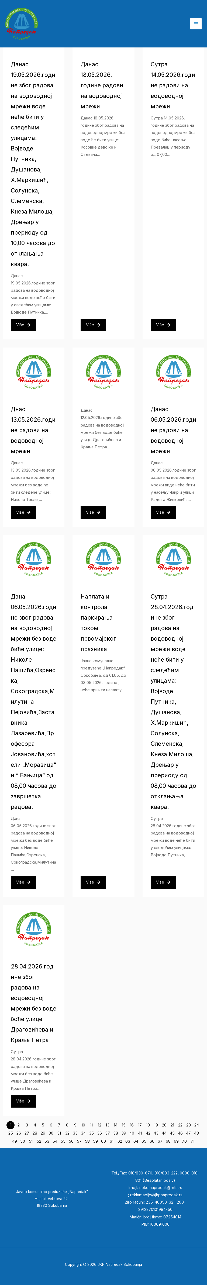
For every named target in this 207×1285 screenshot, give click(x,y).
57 (79, 1141)
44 (164, 1133)
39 (123, 1133)
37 (107, 1133)
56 (71, 1141)
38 (115, 1133)
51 (31, 1141)
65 (144, 1141)
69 (176, 1141)
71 (192, 1141)
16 (132, 1125)
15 (124, 1125)
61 (111, 1141)
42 (148, 1133)
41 (140, 1133)
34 (83, 1133)
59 (95, 1141)
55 (63, 1141)
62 (120, 1141)
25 (10, 1133)
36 (99, 1133)
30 (51, 1133)
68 (168, 1141)
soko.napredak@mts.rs (160, 1187)
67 (160, 1141)
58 (87, 1141)
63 (127, 1141)
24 (196, 1125)
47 (188, 1133)
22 (180, 1125)
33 (75, 1133)
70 (184, 1141)
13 (107, 1125)
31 (59, 1133)
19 (156, 1125)
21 (172, 1125)
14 (116, 1125)
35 (91, 1133)
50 (22, 1141)
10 (83, 1125)
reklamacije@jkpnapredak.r (155, 1195)
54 (55, 1141)
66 (152, 1141)
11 (91, 1125)
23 (188, 1125)
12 (99, 1125)
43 (156, 1133)
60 (103, 1141)
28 (35, 1133)
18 (148, 1125)
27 (27, 1133)
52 (39, 1141)
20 (164, 1125)
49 (14, 1141)
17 (140, 1125)
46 (180, 1133)
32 (67, 1133)
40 (131, 1133)
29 (43, 1133)
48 (196, 1133)
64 (135, 1141)
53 (46, 1141)
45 (172, 1133)
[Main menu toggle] (196, 23)
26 (18, 1133)
